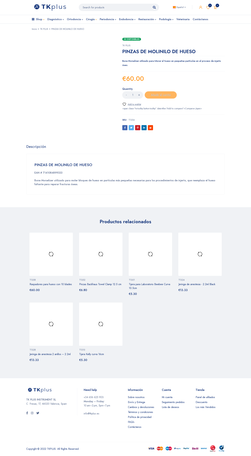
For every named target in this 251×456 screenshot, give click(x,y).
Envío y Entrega (136, 403)
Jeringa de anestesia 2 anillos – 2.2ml (50, 355)
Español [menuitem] (180, 7)
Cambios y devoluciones (141, 408)
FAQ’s (131, 423)
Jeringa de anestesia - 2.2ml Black (196, 285)
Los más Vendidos (205, 408)
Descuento (201, 403)
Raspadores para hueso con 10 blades (51, 285)
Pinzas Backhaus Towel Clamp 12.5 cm (100, 285)
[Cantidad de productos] (132, 96)
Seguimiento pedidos (173, 403)
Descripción (36, 147)
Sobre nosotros (136, 398)
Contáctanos (134, 428)
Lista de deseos (170, 408)
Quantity (127, 90)
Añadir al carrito (160, 96)
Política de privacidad (139, 418)
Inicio (34, 30)
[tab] (36, 147)
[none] (179, 7)
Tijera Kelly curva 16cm (91, 355)
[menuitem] (179, 7)
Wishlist (208, 8)
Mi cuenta (167, 398)
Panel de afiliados (205, 398)
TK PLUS (44, 30)
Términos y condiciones (140, 413)
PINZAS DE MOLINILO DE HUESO (64, 166)
